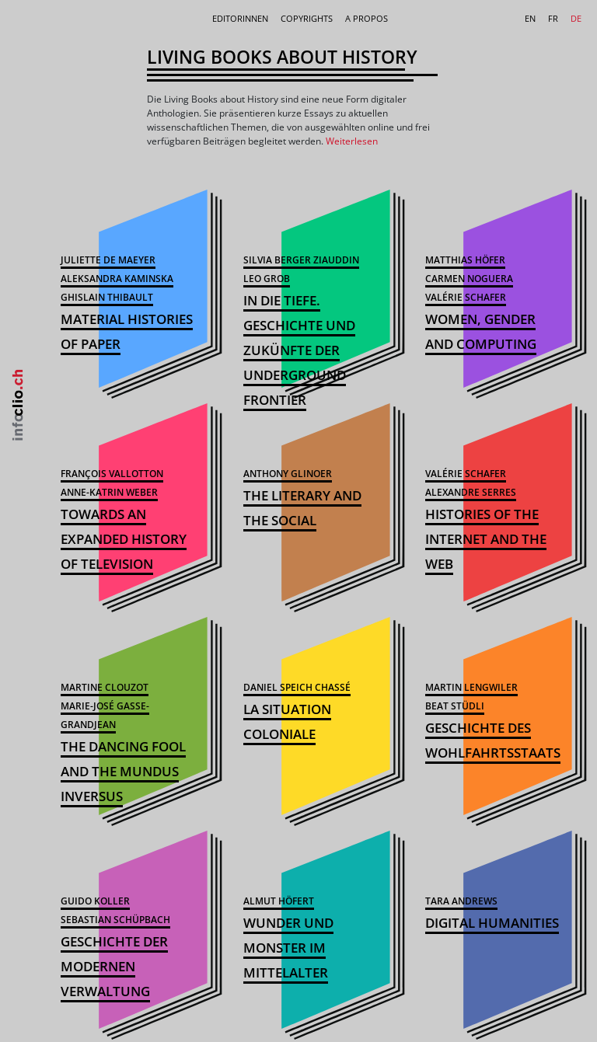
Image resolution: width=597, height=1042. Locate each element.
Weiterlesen (352, 141)
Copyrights (307, 18)
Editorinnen (240, 18)
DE (576, 18)
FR (553, 18)
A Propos (366, 18)
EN (530, 18)
